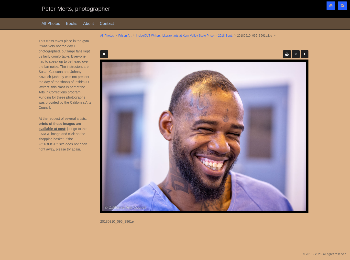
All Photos (51, 23)
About (88, 23)
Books (71, 23)
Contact (107, 23)
